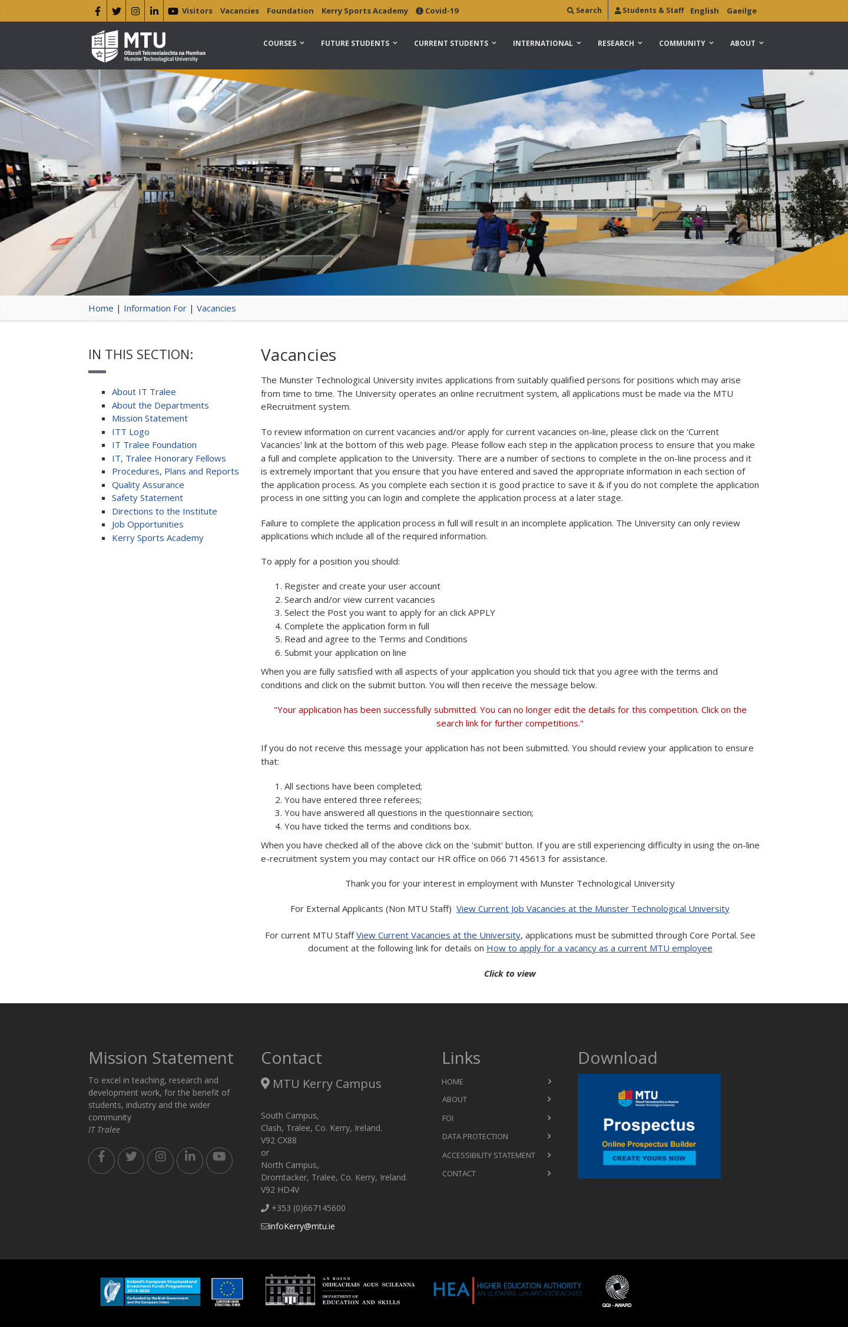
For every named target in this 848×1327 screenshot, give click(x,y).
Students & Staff (649, 10)
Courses (279, 43)
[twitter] (116, 13)
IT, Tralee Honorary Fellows (169, 458)
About (743, 43)
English (704, 10)
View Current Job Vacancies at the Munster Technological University (593, 908)
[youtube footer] (219, 1160)
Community (682, 43)
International (543, 43)
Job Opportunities (148, 524)
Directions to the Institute (164, 511)
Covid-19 (437, 10)
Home (101, 308)
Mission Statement (150, 418)
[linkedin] (154, 13)
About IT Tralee (144, 391)
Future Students (355, 43)
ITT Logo (131, 431)
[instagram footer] (160, 1160)
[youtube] (172, 13)
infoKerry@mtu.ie (302, 1226)
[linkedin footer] (190, 1160)
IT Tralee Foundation (154, 444)
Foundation (290, 10)
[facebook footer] (101, 1160)
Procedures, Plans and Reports (175, 471)
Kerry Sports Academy (365, 10)
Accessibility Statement (488, 1155)
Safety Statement (147, 497)
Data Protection (475, 1136)
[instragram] (135, 13)
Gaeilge (742, 10)
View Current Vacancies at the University (438, 935)
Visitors (197, 10)
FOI (447, 1118)
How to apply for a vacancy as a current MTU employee (599, 948)
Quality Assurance (148, 484)
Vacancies (239, 10)
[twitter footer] (131, 1160)
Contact (459, 1173)
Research (616, 43)
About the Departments (160, 405)
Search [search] (584, 10)
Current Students (451, 43)
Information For (155, 308)
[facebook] (97, 13)
